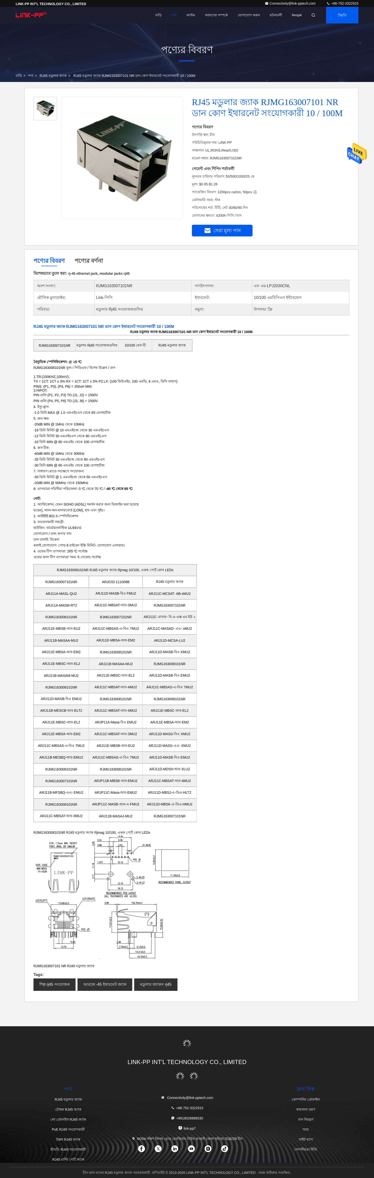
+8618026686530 (187, 1118)
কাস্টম (191, 15)
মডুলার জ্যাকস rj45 (156, 984)
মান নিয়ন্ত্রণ (305, 1119)
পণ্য (174, 15)
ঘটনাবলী (276, 15)
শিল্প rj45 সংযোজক (54, 984)
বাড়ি (158, 15)
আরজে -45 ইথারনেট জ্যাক (104, 984)
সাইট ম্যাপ (306, 1139)
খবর (306, 1129)
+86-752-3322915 (342, 3)
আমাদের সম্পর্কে (216, 15)
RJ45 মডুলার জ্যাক (53, 76)
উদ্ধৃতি (342, 15)
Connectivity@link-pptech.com (291, 3)
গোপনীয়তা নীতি (305, 1149)
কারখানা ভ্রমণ (305, 1109)
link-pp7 (187, 1128)
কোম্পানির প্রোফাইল (306, 1099)
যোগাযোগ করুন (249, 15)
